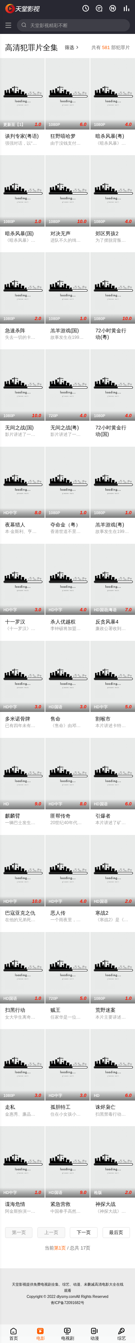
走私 (10, 1107)
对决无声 (60, 233)
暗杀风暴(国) (19, 233)
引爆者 (103, 816)
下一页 (84, 1232)
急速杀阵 (15, 330)
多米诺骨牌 (17, 719)
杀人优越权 (63, 622)
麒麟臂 (12, 816)
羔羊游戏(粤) (109, 525)
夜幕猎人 (15, 525)
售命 (55, 719)
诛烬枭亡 (105, 1107)
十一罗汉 (15, 622)
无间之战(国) (19, 427)
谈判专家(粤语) (22, 136)
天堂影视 (22, 8)
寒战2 (101, 913)
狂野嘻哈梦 (63, 136)
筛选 (72, 47)
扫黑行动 (15, 1010)
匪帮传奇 (60, 816)
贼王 (55, 1010)
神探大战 (105, 1204)
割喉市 (103, 719)
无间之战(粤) (64, 427)
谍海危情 (15, 1204)
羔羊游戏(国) (64, 330)
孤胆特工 (60, 1107)
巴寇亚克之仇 (20, 913)
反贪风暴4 (106, 622)
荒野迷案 (105, 1010)
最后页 (116, 1232)
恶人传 (58, 913)
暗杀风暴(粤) (109, 136)
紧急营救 (60, 1204)
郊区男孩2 (106, 233)
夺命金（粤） (65, 525)
